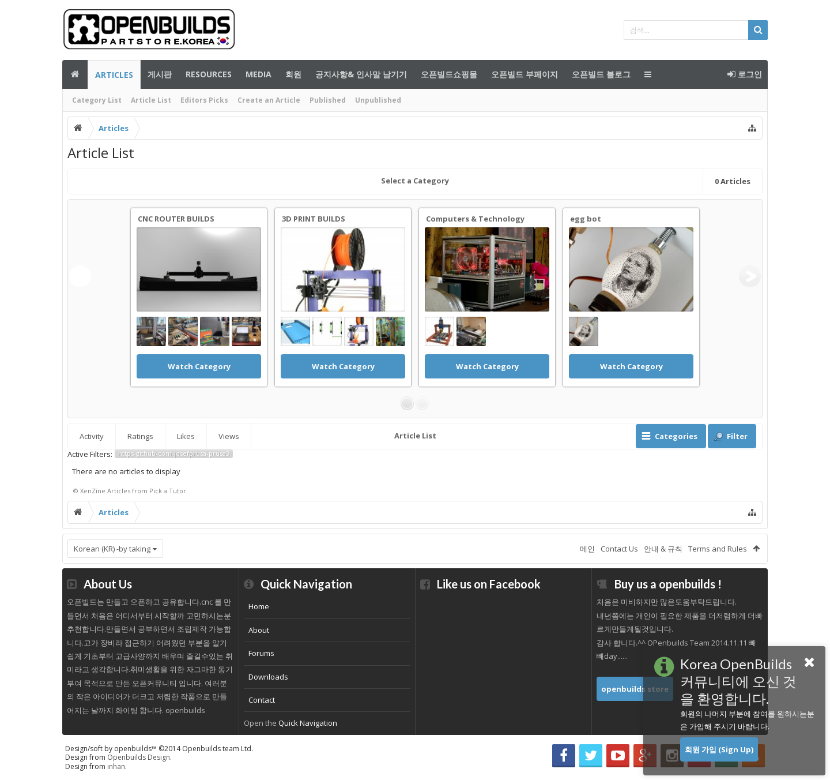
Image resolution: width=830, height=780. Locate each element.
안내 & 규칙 (663, 548)
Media (258, 74)
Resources (209, 74)
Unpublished (378, 100)
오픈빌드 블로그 (601, 74)
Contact (261, 700)
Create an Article (268, 100)
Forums (261, 653)
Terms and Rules (717, 548)
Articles (114, 74)
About (258, 630)
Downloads (268, 677)
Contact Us (619, 548)
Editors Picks (204, 100)
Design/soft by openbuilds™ (159, 748)
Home (258, 606)
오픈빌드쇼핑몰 (449, 74)
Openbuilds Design (138, 757)
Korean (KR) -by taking (112, 548)
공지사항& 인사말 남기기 (361, 74)
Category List (97, 100)
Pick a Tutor (167, 490)
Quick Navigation (307, 723)
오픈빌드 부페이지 (524, 74)
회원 (293, 74)
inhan (116, 766)
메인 (75, 74)
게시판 (160, 74)
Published (328, 100)
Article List (151, 100)
